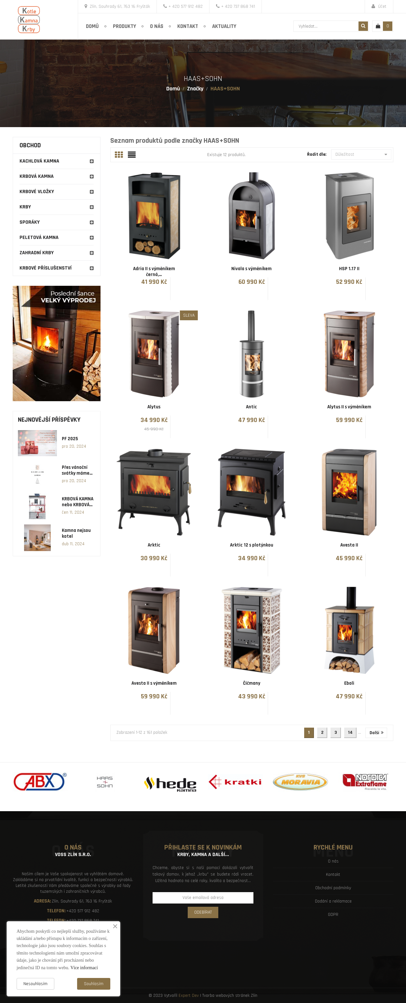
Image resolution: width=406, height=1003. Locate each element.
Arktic (154, 545)
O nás (333, 861)
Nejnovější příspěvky (49, 420)
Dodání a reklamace (333, 901)
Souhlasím (93, 984)
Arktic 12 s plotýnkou (251, 545)
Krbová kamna (37, 176)
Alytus (153, 407)
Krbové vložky (37, 191)
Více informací (84, 967)
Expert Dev (189, 995)
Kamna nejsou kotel (76, 533)
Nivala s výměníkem (251, 269)
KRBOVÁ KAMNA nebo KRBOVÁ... (77, 502)
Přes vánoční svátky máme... (77, 470)
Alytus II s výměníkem (349, 407)
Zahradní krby (37, 252)
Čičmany (251, 683)
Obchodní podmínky (333, 888)
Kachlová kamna (39, 161)
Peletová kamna (39, 237)
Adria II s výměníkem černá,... (154, 272)
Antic (251, 407)
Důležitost (361, 154)
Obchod (30, 145)
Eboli (349, 683)
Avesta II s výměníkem (154, 683)
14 (350, 732)
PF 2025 (70, 439)
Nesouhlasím (35, 984)
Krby (25, 207)
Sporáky (30, 222)
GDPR (333, 914)
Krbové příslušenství (46, 268)
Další (377, 732)
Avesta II (349, 545)
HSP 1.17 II (349, 269)
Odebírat (203, 912)
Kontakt (333, 875)
